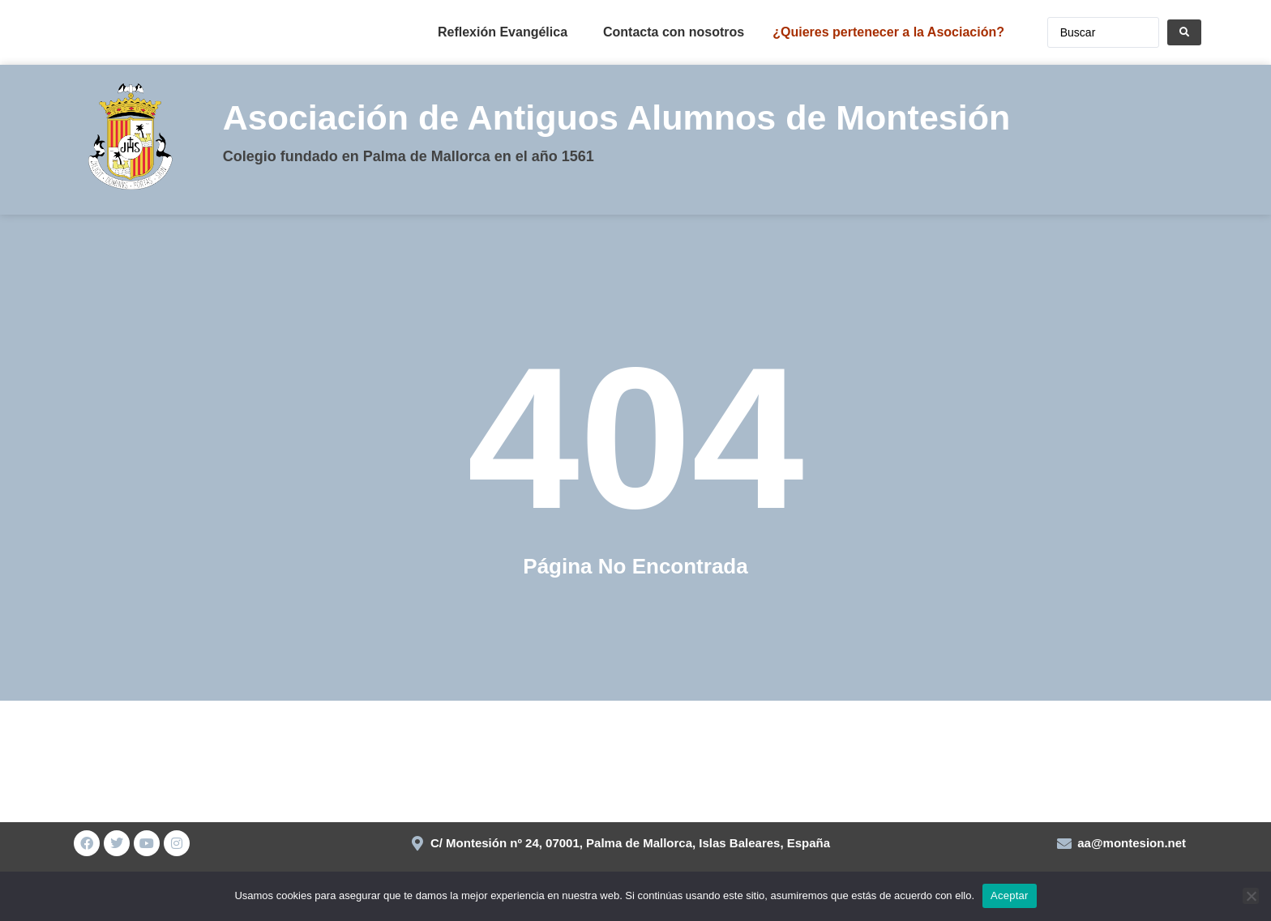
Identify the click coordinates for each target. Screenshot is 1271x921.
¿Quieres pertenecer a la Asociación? (888, 32)
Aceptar (1010, 895)
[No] (1251, 896)
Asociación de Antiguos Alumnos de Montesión (617, 117)
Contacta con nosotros (673, 32)
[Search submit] (1184, 32)
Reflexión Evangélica (502, 32)
